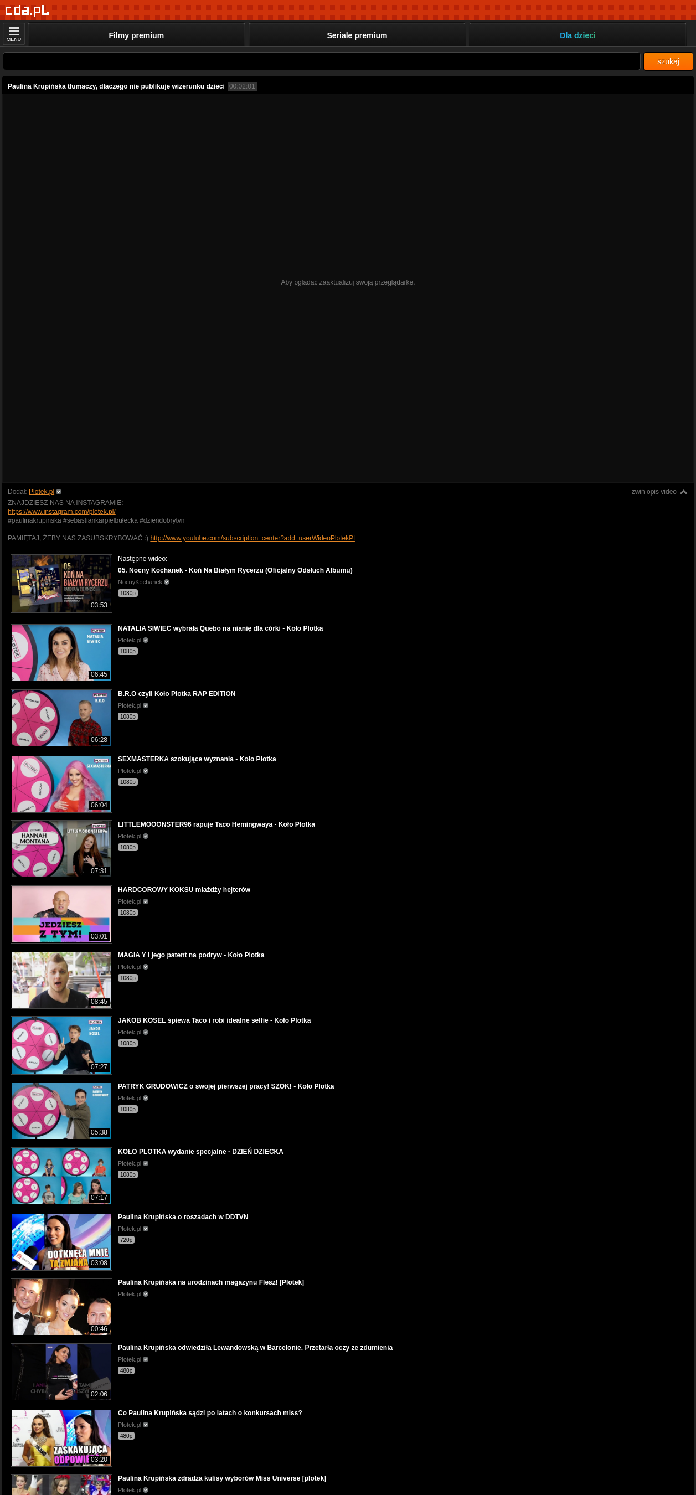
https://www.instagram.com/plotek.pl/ (62, 511)
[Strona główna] (27, 11)
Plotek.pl (41, 492)
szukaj (668, 61)
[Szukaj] (322, 61)
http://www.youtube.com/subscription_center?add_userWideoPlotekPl (252, 538)
